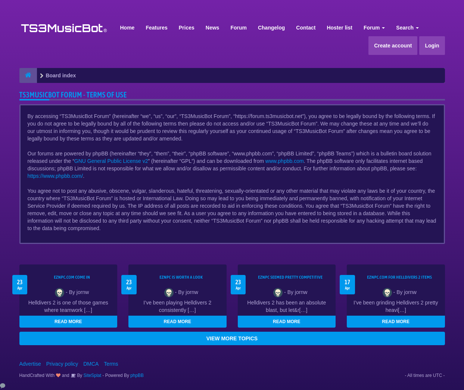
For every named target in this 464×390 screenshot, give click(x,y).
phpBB (137, 375)
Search (407, 28)
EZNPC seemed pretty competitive (290, 277)
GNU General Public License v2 (111, 161)
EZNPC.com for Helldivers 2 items (399, 277)
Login (432, 46)
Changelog (271, 28)
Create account (393, 46)
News (212, 28)
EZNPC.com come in (72, 277)
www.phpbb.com (284, 161)
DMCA (91, 364)
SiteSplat (91, 375)
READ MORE (68, 321)
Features (156, 28)
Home (127, 28)
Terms (111, 364)
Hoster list (339, 28)
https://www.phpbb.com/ (55, 176)
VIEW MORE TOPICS (232, 338)
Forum (238, 28)
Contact (305, 28)
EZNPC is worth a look (181, 277)
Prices (186, 28)
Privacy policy (62, 364)
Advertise (30, 364)
